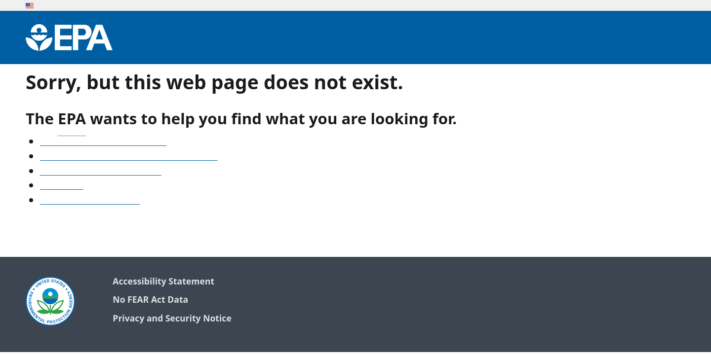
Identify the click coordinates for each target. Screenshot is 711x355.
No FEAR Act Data (150, 300)
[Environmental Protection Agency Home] (69, 37)
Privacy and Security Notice (172, 319)
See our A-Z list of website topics (103, 142)
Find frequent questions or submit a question (128, 157)
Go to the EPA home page (90, 201)
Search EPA (61, 186)
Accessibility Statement (163, 282)
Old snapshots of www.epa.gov (100, 172)
